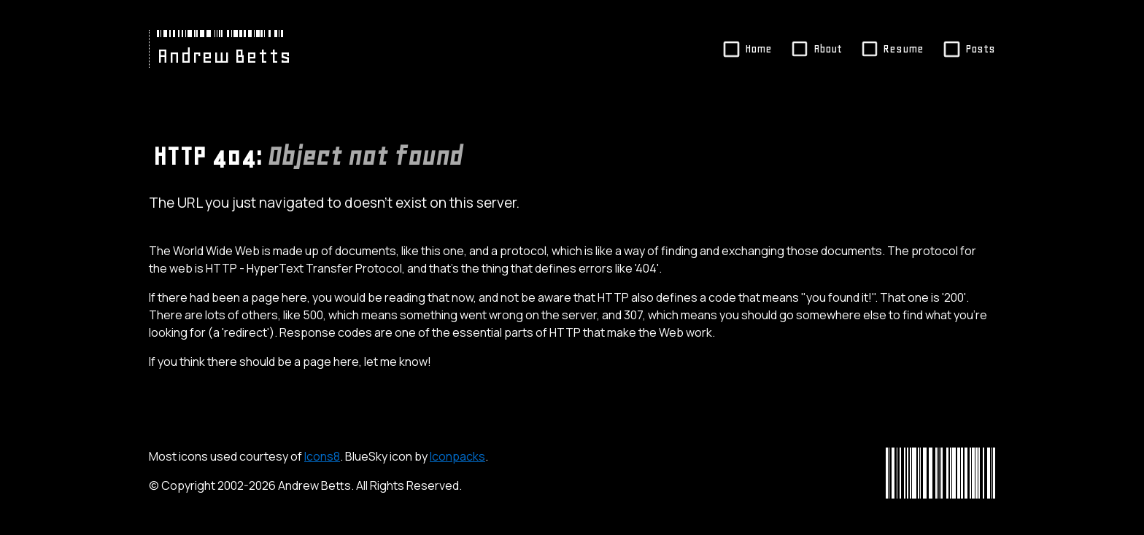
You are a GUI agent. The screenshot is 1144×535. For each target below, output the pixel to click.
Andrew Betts (224, 56)
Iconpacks (457, 456)
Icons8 (322, 456)
